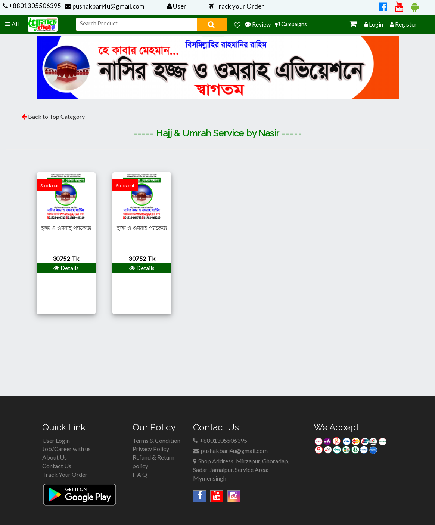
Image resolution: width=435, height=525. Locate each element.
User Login (56, 440)
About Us (54, 457)
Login (373, 24)
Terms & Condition (156, 440)
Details (66, 267)
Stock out (49, 185)
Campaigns (291, 24)
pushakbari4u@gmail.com (105, 6)
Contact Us (56, 465)
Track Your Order (64, 474)
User (176, 6)
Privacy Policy (151, 448)
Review (258, 24)
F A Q (140, 474)
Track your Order (236, 6)
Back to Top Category (56, 116)
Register (403, 24)
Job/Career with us (66, 448)
